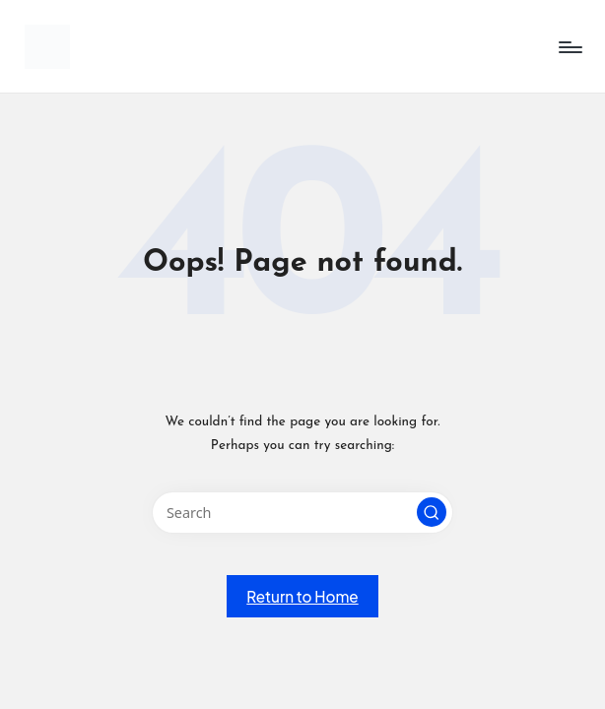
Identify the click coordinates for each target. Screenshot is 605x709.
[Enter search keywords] (302, 512)
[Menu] (569, 47)
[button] (431, 512)
